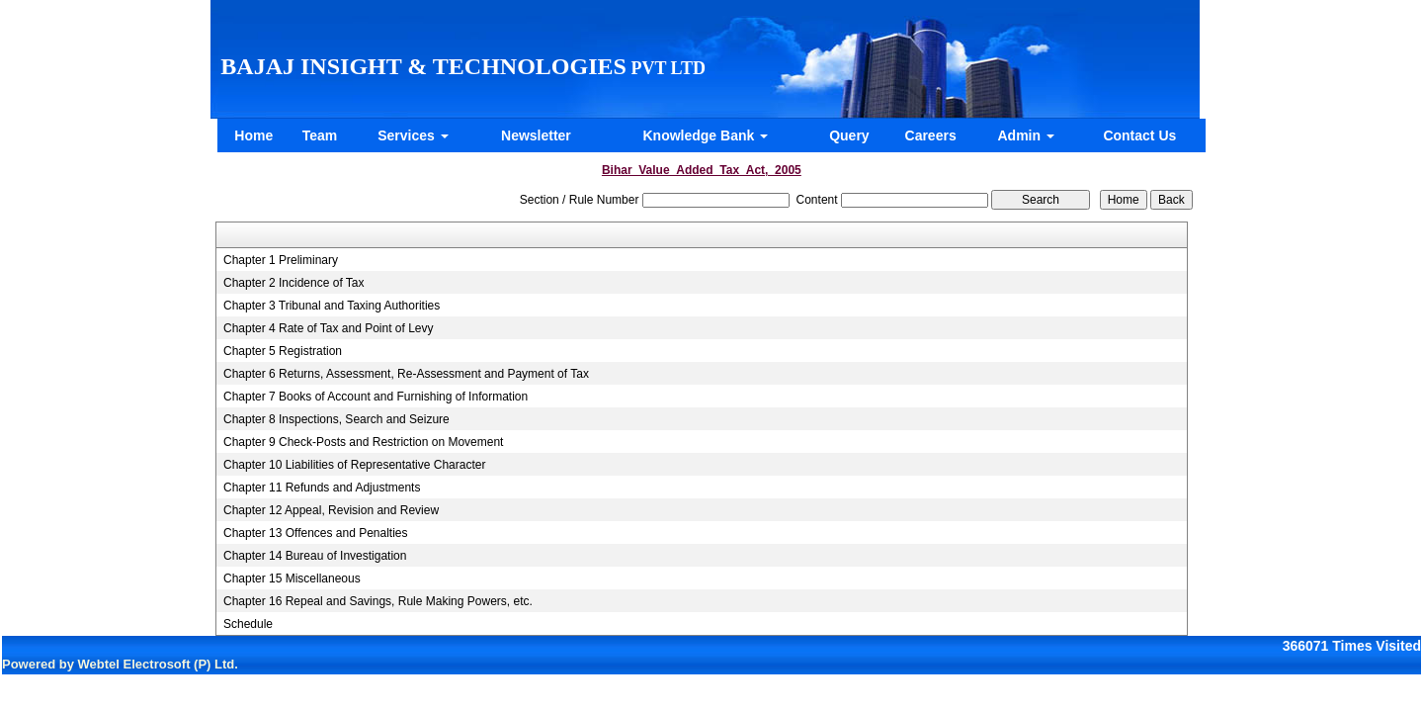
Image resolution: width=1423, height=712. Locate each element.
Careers (931, 135)
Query (849, 135)
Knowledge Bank (705, 135)
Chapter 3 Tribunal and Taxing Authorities (331, 305)
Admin (1026, 135)
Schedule (248, 624)
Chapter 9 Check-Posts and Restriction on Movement (363, 442)
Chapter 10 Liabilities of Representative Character (354, 465)
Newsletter (536, 135)
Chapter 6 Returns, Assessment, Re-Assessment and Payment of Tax (406, 374)
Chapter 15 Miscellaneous (292, 578)
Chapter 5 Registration (282, 351)
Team (320, 135)
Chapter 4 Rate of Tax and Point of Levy (328, 328)
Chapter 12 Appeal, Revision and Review (331, 510)
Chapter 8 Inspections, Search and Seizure (336, 419)
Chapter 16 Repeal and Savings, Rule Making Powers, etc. (378, 601)
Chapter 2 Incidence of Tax (294, 283)
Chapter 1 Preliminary (280, 260)
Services (413, 135)
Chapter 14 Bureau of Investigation (314, 556)
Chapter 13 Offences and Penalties (315, 533)
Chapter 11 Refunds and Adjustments (321, 487)
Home (253, 135)
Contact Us (1139, 135)
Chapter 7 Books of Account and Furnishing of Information (375, 396)
